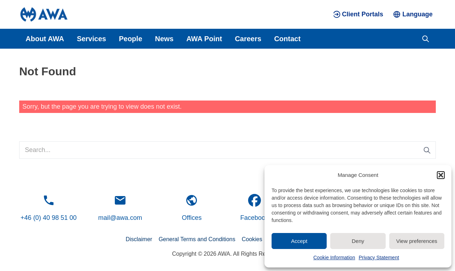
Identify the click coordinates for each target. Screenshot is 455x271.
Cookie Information (334, 257)
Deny (358, 241)
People (130, 39)
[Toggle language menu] (413, 14)
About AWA (45, 39)
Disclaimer (138, 239)
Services (91, 39)
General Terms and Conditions (197, 239)
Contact (287, 39)
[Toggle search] (425, 39)
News (164, 39)
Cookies (252, 239)
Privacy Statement (379, 257)
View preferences (417, 241)
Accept (299, 241)
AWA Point (204, 39)
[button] (440, 175)
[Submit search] (427, 150)
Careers (248, 39)
